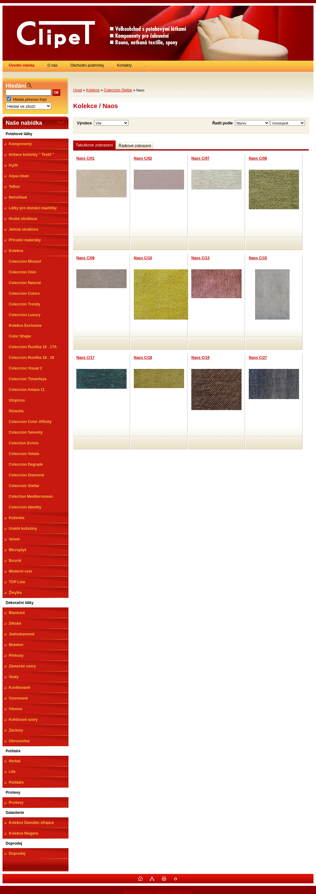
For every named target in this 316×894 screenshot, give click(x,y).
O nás (52, 65)
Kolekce (93, 90)
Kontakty (124, 65)
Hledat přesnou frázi (29, 99)
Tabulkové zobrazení (94, 145)
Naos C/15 (258, 258)
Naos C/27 (258, 357)
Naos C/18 (143, 357)
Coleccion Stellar (118, 90)
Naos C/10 (143, 258)
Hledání (16, 86)
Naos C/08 (258, 158)
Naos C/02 (143, 158)
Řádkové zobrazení (135, 146)
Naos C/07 (200, 158)
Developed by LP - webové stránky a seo (158, 892)
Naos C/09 (85, 258)
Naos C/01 (85, 158)
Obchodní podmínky (87, 65)
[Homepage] (22, 65)
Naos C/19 (200, 357)
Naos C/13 (200, 258)
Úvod (77, 90)
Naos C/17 (85, 357)
